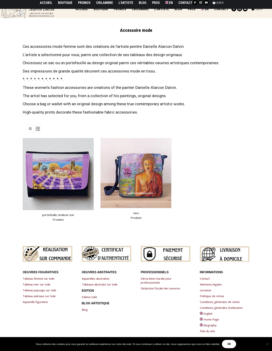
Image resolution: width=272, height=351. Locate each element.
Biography (208, 325)
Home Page (209, 319)
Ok (229, 344)
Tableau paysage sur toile (39, 290)
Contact (205, 278)
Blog (85, 309)
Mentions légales (211, 284)
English (206, 313)
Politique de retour (212, 296)
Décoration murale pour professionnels (156, 280)
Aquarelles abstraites (96, 278)
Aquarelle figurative (35, 302)
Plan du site (207, 331)
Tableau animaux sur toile (39, 296)
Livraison (205, 290)
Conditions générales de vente (220, 302)
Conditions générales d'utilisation (221, 308)
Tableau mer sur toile (36, 284)
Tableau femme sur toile (38, 278)
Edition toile (89, 297)
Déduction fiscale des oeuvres (160, 288)
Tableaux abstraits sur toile (99, 284)
